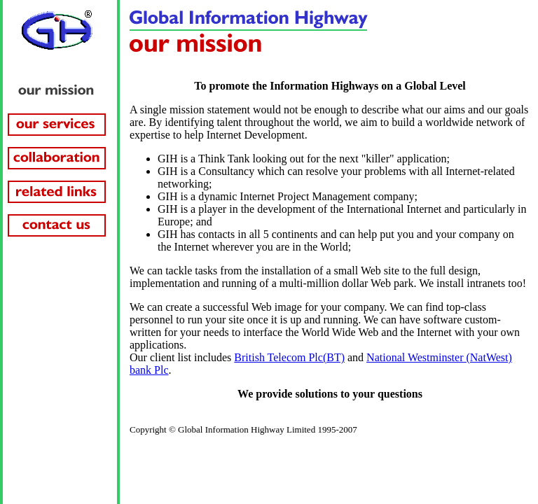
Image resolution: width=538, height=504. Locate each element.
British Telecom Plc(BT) (289, 357)
